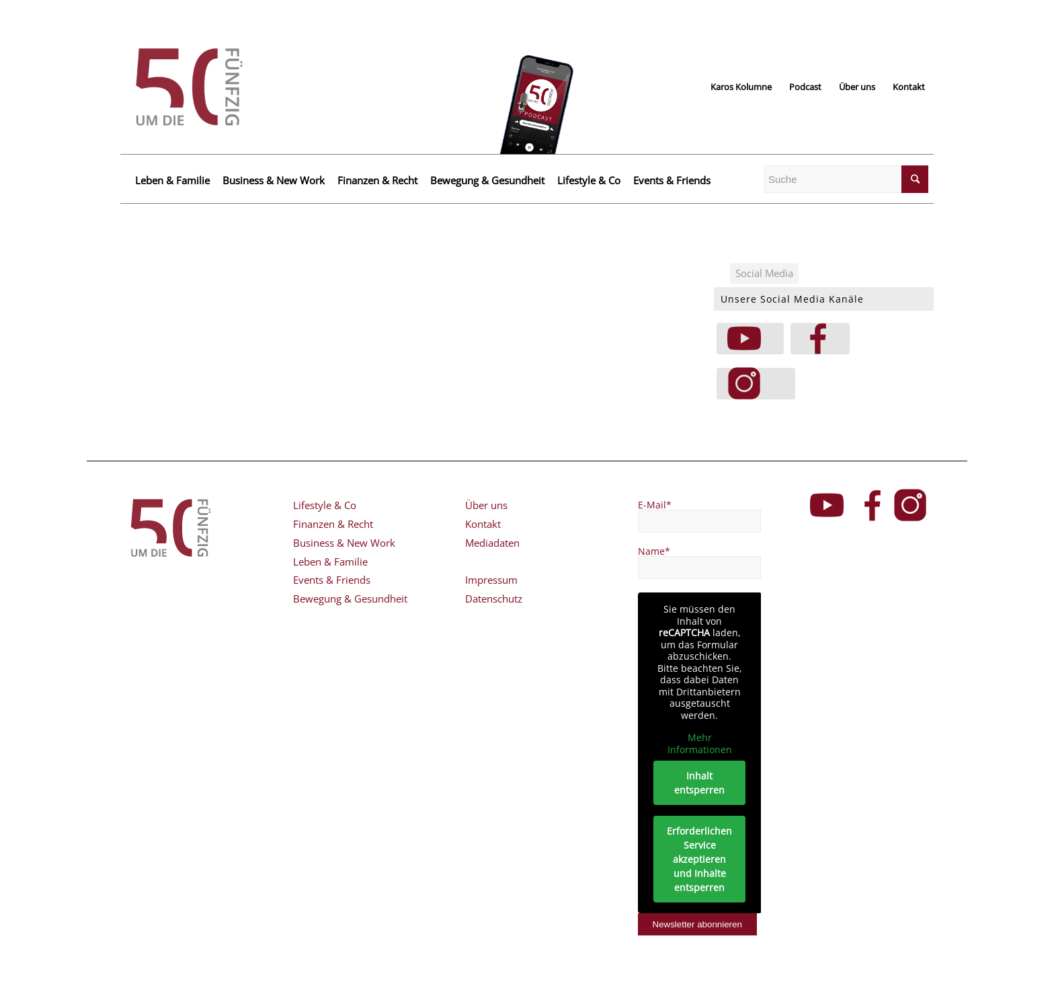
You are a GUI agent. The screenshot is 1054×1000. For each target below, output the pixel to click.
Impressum (491, 579)
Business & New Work (273, 180)
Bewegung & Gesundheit (487, 180)
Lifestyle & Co (588, 180)
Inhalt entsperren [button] (699, 782)
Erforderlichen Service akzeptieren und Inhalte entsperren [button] (699, 859)
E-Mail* (655, 504)
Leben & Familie (172, 180)
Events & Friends (672, 180)
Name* (654, 551)
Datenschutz (493, 598)
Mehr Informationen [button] (699, 743)
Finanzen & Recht (377, 180)
